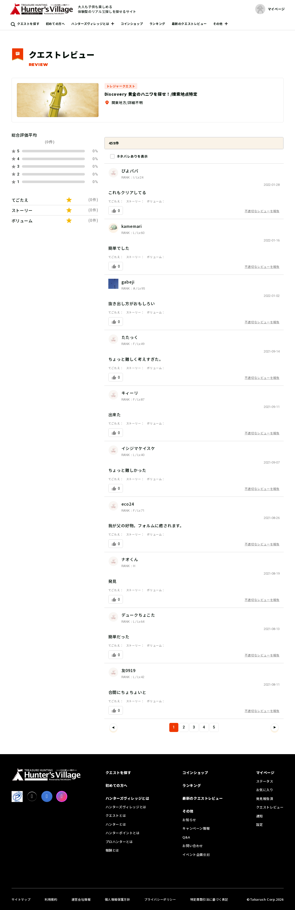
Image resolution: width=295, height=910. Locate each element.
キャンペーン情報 (196, 828)
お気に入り (264, 789)
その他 (218, 23)
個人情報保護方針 (117, 899)
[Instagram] (61, 796)
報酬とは (112, 850)
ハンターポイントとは (123, 832)
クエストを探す (28, 23)
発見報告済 (264, 798)
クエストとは (116, 815)
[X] (32, 796)
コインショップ (132, 23)
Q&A (186, 837)
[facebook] (46, 796)
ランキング (157, 23)
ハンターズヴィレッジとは (90, 23)
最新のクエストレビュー (189, 23)
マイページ (265, 772)
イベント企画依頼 (196, 854)
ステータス (264, 781)
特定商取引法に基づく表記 (209, 899)
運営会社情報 (81, 899)
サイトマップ (21, 899)
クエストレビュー (270, 807)
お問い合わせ (192, 845)
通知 (259, 816)
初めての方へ (55, 23)
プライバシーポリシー (160, 899)
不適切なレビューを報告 (262, 211)
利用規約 (51, 899)
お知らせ (189, 819)
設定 (259, 824)
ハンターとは (116, 824)
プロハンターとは (119, 841)
